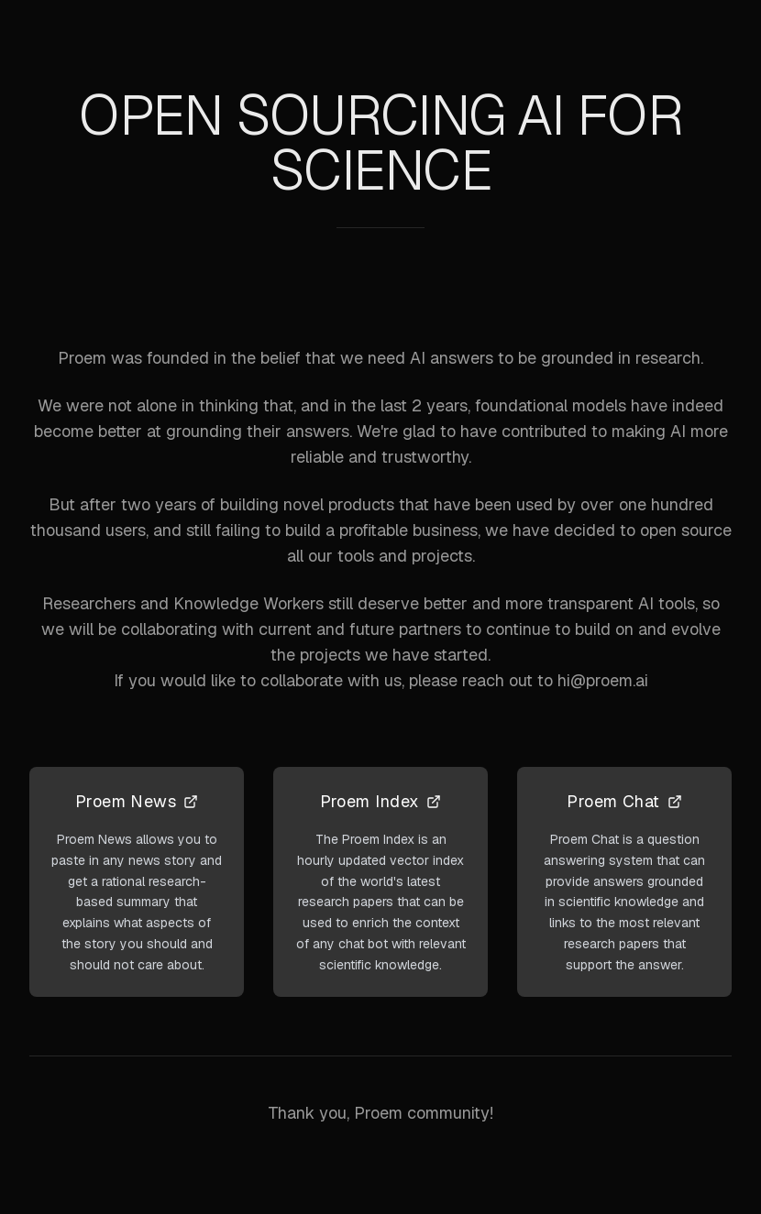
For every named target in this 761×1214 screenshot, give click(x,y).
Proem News (137, 801)
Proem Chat (624, 801)
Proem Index (381, 801)
